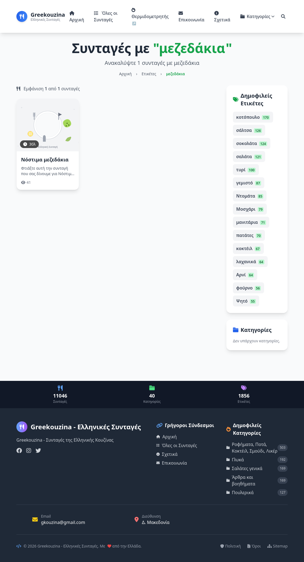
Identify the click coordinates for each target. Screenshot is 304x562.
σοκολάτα (251, 143)
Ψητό (246, 301)
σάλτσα (249, 130)
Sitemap (277, 546)
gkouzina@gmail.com (63, 522)
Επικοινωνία (191, 17)
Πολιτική (230, 546)
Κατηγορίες (257, 16)
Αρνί (245, 275)
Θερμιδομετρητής (150, 13)
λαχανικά (250, 262)
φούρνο (248, 288)
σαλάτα (249, 156)
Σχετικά (222, 17)
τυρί (246, 170)
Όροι (254, 546)
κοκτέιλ (248, 248)
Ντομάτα (249, 196)
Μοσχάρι (250, 209)
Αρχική (76, 17)
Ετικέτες (149, 73)
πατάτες (249, 235)
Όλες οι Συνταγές (106, 16)
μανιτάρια (251, 222)
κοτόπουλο (253, 117)
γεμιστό (248, 183)
